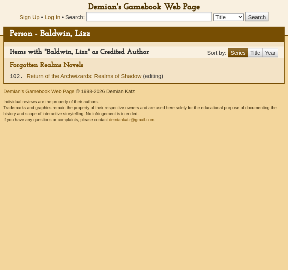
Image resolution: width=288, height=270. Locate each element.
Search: (75, 17)
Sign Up (29, 17)
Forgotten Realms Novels (46, 65)
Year (270, 53)
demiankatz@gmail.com (131, 119)
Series (238, 53)
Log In (52, 17)
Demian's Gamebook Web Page (144, 7)
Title (255, 53)
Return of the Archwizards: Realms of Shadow (85, 76)
